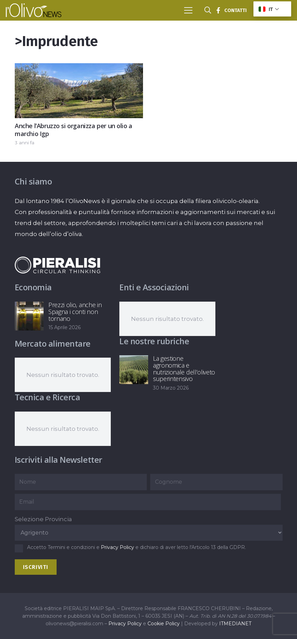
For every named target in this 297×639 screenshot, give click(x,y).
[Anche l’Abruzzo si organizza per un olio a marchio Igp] (79, 68)
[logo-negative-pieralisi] (57, 265)
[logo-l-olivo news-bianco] (33, 10)
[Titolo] (218, 10)
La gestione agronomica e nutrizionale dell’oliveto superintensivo (184, 368)
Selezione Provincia (43, 519)
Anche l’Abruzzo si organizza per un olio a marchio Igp (73, 130)
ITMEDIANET (235, 623)
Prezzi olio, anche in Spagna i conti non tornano (75, 312)
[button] (188, 10)
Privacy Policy (117, 547)
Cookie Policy (163, 623)
